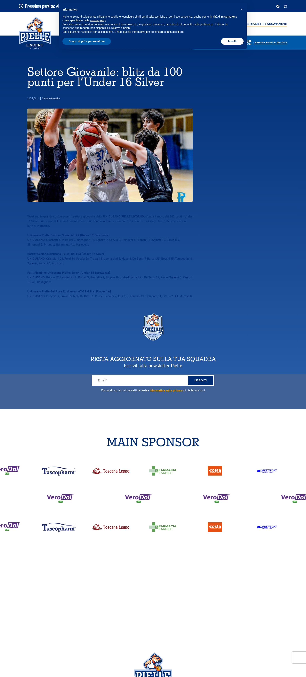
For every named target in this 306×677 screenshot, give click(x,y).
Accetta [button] (232, 41)
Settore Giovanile (51, 98)
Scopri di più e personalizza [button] (87, 41)
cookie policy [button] (98, 20)
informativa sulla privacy (166, 390)
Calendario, (270, 42)
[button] (241, 9)
